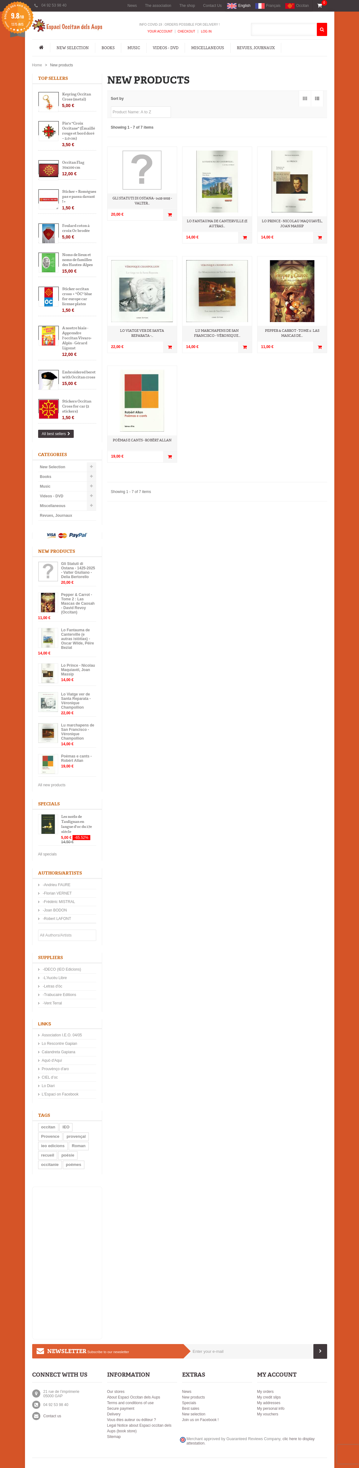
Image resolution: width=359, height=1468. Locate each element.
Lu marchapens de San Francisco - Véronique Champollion (77, 732)
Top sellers (53, 78)
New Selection (73, 47)
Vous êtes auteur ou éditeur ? (131, 1420)
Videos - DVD (165, 47)
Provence (50, 1136)
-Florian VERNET (57, 893)
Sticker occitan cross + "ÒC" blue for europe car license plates (77, 296)
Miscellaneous (207, 47)
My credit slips (269, 1397)
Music (133, 47)
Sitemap (114, 1437)
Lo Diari (48, 1086)
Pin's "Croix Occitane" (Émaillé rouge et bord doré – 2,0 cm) (78, 131)
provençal (76, 1136)
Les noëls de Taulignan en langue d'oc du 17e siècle (76, 824)
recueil (47, 1155)
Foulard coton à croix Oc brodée (76, 228)
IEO (65, 1127)
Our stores (116, 1391)
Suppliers (50, 958)
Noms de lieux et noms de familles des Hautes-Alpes (77, 259)
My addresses (269, 1403)
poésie (67, 1155)
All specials (47, 854)
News (132, 5)
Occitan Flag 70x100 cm (73, 165)
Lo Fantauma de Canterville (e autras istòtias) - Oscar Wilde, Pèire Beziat (77, 639)
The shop (187, 5)
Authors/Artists (60, 873)
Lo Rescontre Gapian (59, 1043)
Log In (206, 31)
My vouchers (267, 1414)
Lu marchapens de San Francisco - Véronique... (217, 333)
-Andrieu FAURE (56, 885)
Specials (49, 804)
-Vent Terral (52, 1003)
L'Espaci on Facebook (60, 1094)
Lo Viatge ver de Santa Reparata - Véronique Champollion (76, 701)
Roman (79, 1145)
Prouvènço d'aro (55, 1069)
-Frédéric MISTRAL (58, 902)
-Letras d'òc (52, 986)
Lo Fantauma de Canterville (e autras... (217, 223)
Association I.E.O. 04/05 (62, 1035)
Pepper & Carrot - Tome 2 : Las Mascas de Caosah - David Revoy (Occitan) (78, 603)
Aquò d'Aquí (52, 1060)
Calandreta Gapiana (58, 1052)
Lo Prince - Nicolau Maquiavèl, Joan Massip (78, 669)
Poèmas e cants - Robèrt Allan (76, 758)
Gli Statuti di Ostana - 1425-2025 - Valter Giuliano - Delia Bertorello (78, 570)
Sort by (117, 98)
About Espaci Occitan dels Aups (133, 1397)
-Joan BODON (54, 910)
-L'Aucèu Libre (54, 978)
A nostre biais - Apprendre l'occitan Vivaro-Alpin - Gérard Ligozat (77, 338)
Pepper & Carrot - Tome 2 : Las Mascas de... (292, 333)
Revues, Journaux (256, 47)
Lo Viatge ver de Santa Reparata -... (142, 333)
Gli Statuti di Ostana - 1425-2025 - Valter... (142, 201)
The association (158, 5)
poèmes (73, 1164)
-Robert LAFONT (56, 918)
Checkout (186, 31)
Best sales (190, 1408)
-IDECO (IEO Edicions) (61, 969)
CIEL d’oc (50, 1077)
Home (37, 65)
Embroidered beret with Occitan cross (79, 375)
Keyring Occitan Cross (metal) (76, 97)
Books (108, 47)
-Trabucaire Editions (59, 995)
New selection (194, 1414)
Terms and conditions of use (130, 1403)
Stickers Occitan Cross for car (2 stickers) (76, 406)
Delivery (114, 1414)
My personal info (271, 1408)
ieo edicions (53, 1145)
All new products (52, 785)
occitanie (50, 1164)
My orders (265, 1391)
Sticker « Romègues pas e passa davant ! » (79, 196)
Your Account (160, 31)
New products (56, 551)
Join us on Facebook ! (200, 1420)
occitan (48, 1127)
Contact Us (212, 5)
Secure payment (120, 1408)
